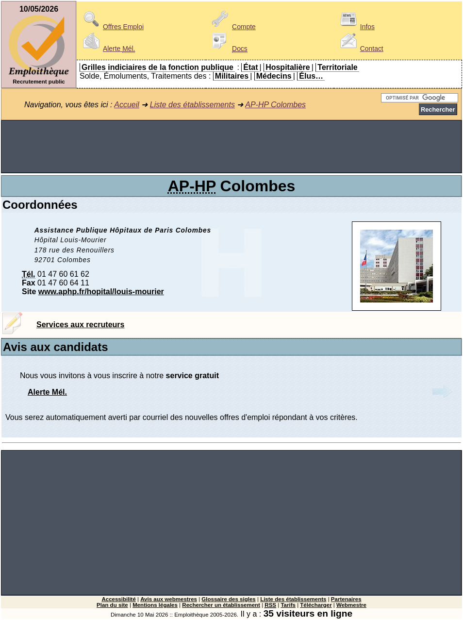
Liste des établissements (192, 105)
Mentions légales (155, 605)
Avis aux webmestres (168, 599)
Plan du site (112, 605)
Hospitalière (287, 67)
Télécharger (315, 605)
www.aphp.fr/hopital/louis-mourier (101, 291)
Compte (232, 27)
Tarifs (288, 605)
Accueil (126, 105)
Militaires (231, 76)
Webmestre (351, 605)
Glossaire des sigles (228, 599)
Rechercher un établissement (221, 605)
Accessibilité (118, 599)
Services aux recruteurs (80, 324)
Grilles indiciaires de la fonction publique (157, 67)
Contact (360, 48)
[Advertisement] (231, 146)
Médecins (274, 76)
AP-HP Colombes (275, 105)
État (250, 67)
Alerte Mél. (47, 392)
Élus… (311, 76)
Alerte (107, 48)
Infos (356, 27)
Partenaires (346, 599)
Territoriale (337, 67)
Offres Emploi (112, 27)
